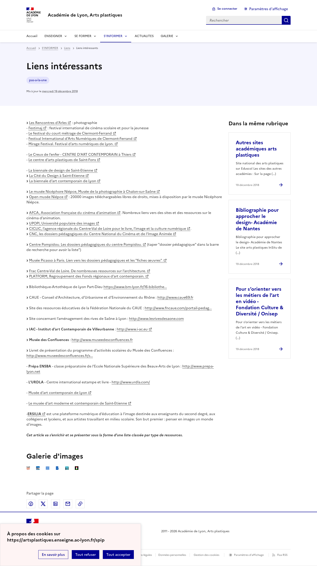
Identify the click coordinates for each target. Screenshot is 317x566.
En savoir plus (53, 554)
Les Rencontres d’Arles (48, 122)
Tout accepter (118, 554)
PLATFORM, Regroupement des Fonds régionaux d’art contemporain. (86, 276)
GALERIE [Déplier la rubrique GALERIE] (167, 36)
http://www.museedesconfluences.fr (102, 339)
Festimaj (35, 128)
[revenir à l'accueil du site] (85, 15)
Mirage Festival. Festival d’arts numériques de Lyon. (71, 143)
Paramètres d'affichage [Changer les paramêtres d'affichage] (268, 8)
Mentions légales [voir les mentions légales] (141, 555)
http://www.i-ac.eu (132, 329)
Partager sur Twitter (43, 503)
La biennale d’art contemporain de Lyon (62, 181)
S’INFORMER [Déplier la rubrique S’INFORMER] (113, 36)
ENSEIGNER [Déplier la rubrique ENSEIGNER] (53, 36)
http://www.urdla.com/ (131, 382)
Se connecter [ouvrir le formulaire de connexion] (227, 8)
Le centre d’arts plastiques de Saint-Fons (62, 159)
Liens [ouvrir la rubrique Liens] (67, 48)
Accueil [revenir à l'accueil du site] (31, 36)
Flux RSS (282, 555)
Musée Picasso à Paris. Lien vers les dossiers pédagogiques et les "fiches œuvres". (95, 260)
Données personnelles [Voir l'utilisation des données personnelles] (172, 555)
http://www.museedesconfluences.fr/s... (59, 355)
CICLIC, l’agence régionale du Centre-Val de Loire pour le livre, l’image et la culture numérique (107, 228)
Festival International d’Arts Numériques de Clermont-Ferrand (80, 138)
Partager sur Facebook (30, 503)
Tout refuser (85, 554)
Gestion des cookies (206, 555)
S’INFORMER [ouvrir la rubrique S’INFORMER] (50, 48)
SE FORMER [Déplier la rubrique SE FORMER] (82, 36)
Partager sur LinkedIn (55, 503)
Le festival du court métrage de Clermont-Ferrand (70, 133)
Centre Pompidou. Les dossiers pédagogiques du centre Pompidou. (85, 244)
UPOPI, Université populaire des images (62, 223)
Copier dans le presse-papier (80, 503)
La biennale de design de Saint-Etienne (60, 170)
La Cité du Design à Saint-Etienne (57, 175)
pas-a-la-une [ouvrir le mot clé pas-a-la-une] (38, 80)
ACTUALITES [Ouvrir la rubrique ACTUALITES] (144, 36)
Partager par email (67, 503)
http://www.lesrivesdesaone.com (156, 318)
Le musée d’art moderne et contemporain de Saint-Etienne (77, 403)
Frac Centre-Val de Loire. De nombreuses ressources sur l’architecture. (87, 271)
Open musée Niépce (46, 196)
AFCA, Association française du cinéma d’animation (72, 212)
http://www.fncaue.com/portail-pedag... (178, 308)
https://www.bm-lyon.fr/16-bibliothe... (135, 286)
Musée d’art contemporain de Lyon (57, 392)
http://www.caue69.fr (175, 297)
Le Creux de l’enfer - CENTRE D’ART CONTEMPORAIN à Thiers (79, 154)
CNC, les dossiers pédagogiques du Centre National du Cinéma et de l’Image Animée (100, 233)
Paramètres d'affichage (249, 555)
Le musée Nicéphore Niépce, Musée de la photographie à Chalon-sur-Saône (92, 191)
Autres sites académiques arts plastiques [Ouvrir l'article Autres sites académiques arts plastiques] (256, 149)
